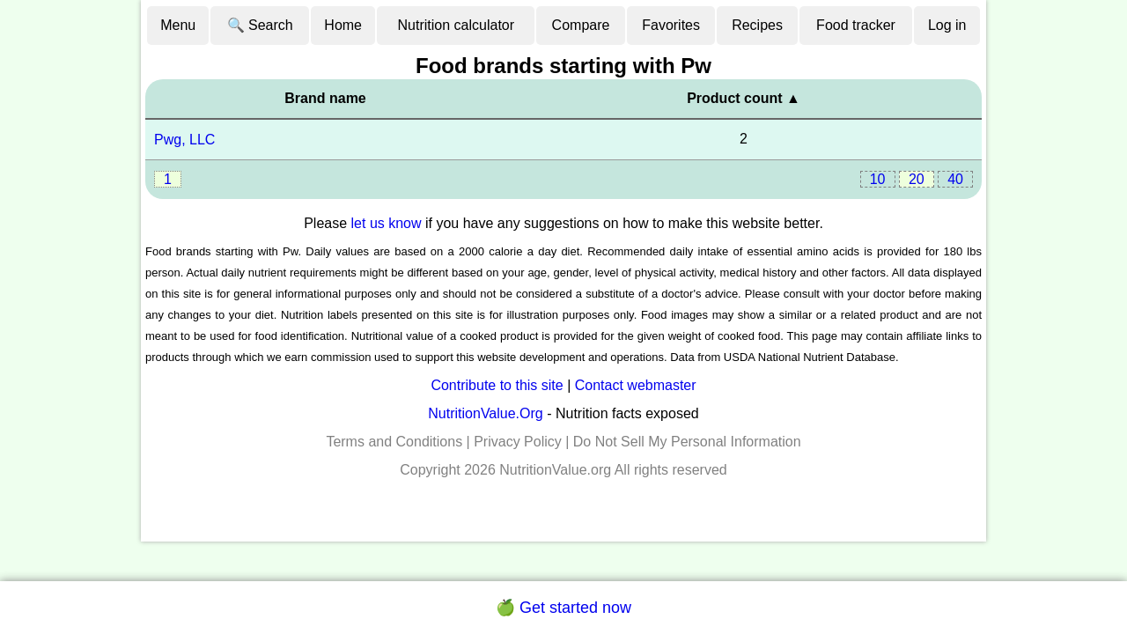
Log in (947, 25)
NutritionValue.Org (485, 413)
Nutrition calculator (456, 25)
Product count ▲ (743, 98)
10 (878, 179)
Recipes (757, 25)
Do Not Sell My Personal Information (687, 441)
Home (343, 25)
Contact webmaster (635, 385)
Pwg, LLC (184, 139)
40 (955, 179)
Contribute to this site (497, 385)
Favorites (671, 25)
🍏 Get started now (563, 607)
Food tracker (855, 25)
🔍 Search (260, 25)
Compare (581, 25)
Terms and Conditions (394, 441)
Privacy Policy (518, 441)
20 (916, 179)
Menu (177, 25)
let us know (386, 223)
